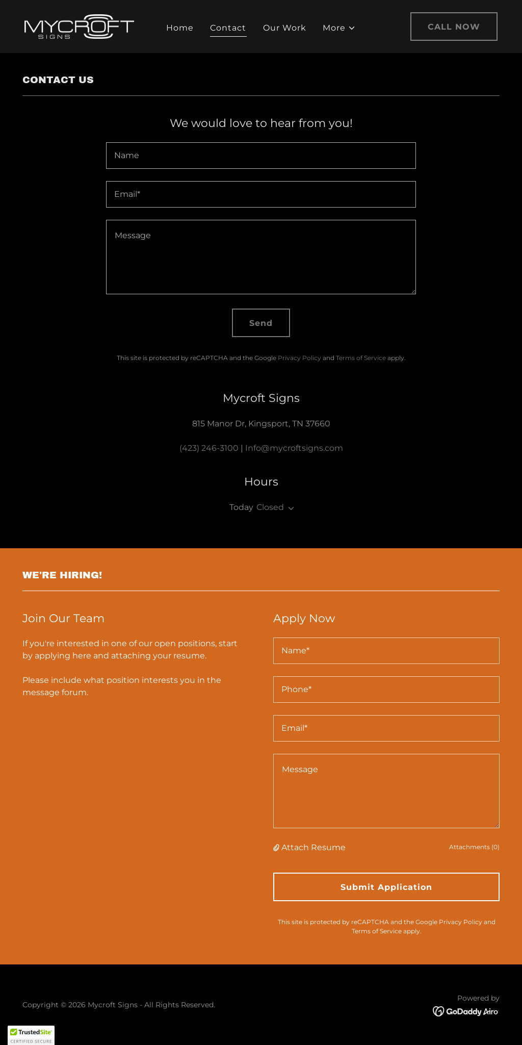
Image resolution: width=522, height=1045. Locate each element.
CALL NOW (454, 27)
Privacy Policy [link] (299, 358)
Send (261, 323)
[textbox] (261, 155)
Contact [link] (228, 28)
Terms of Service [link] (361, 358)
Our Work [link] (284, 28)
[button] (339, 28)
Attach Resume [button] (313, 847)
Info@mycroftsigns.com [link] (294, 448)
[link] (79, 26)
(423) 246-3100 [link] (209, 448)
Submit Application (386, 887)
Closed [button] (270, 507)
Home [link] (180, 28)
